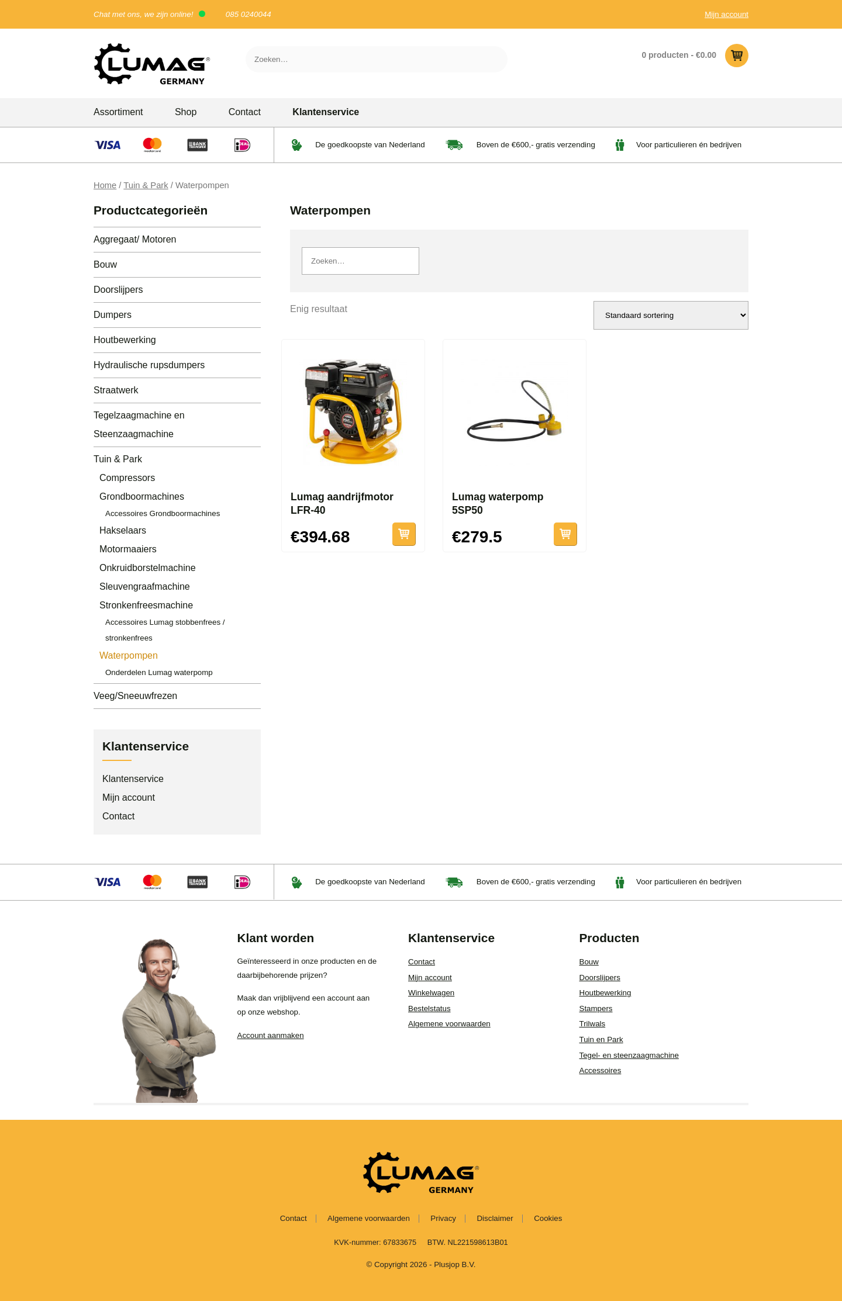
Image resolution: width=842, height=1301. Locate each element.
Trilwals (592, 1023)
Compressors (127, 478)
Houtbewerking (125, 340)
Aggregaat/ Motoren (135, 239)
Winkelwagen (431, 992)
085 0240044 (248, 14)
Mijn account (726, 14)
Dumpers (113, 315)
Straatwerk (116, 390)
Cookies (548, 1218)
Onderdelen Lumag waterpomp (159, 672)
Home (105, 185)
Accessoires (600, 1070)
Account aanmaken (270, 1035)
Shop (185, 112)
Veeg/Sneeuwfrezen (135, 696)
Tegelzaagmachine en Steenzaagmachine (139, 424)
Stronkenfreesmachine (146, 605)
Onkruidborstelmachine (147, 568)
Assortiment (118, 112)
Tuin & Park (145, 185)
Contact (245, 112)
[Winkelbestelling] (670, 315)
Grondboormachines (141, 496)
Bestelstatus (429, 1008)
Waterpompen (128, 655)
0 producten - (694, 55)
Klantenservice (325, 112)
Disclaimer (495, 1218)
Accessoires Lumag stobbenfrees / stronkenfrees (165, 630)
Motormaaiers (128, 549)
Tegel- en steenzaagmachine (629, 1055)
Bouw (105, 264)
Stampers (596, 1008)
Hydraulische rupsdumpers (149, 365)
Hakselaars (122, 530)
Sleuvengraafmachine (144, 586)
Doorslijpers (118, 290)
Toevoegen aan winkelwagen (404, 534)
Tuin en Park (601, 1039)
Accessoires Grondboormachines (162, 513)
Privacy (443, 1218)
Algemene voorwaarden (449, 1023)
